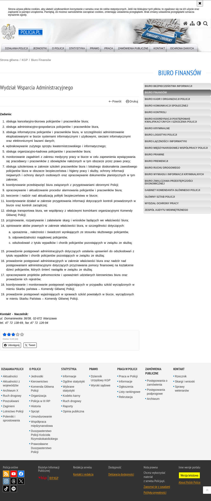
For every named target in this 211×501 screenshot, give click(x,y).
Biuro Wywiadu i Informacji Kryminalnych (174, 174)
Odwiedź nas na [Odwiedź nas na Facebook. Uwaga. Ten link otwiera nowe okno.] (21, 473)
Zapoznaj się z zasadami (157, 487)
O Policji (35, 369)
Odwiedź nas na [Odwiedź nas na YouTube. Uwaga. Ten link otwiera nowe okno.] (13, 473)
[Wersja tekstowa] (199, 23)
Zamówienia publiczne (153, 371)
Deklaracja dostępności (121, 474)
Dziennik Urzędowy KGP (101, 378)
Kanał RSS (6, 473)
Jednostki (37, 376)
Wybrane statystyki (69, 388)
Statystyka (68, 369)
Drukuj (132, 101)
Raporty (68, 406)
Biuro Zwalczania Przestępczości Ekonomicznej (169, 182)
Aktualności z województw (11, 383)
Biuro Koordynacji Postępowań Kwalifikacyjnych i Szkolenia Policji (171, 120)
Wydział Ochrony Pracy (161, 203)
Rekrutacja (126, 397)
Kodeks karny (71, 395)
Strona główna (9, 60)
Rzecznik (181, 376)
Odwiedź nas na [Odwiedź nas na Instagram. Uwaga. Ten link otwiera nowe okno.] (6, 481)
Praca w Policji (127, 369)
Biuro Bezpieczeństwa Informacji (168, 86)
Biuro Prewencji (156, 161)
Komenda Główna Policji (42, 388)
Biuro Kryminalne (157, 128)
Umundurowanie (41, 416)
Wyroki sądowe (100, 385)
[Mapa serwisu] (192, 23)
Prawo (93, 369)
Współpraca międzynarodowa (42, 423)
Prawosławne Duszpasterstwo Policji (41, 447)
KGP (25, 60)
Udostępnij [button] (12, 345)
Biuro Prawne (154, 154)
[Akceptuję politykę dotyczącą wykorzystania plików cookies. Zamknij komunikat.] (200, 3)
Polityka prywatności (155, 492)
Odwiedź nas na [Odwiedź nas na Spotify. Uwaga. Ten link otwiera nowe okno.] (13, 488)
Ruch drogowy (12, 395)
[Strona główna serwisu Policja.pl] (185, 23)
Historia (36, 406)
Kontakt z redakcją (83, 474)
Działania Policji (12, 369)
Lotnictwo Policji (13, 411)
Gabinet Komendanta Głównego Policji (172, 190)
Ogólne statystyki (74, 381)
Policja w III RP (40, 401)
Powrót (115, 101)
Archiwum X (10, 390)
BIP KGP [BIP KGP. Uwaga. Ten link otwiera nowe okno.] (53, 478)
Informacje (69, 376)
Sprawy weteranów (182, 388)
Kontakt (179, 369)
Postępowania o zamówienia (157, 382)
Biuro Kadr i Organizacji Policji (167, 99)
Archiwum (153, 398)
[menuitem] (16, 47)
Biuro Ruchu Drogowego (162, 167)
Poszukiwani (11, 401)
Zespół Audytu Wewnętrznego (166, 210)
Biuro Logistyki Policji (161, 134)
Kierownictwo (39, 381)
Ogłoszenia (126, 386)
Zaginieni (9, 406)
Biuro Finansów (41, 60)
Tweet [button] (30, 345)
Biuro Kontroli (155, 112)
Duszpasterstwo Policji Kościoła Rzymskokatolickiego (44, 434)
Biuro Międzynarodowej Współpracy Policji (176, 148)
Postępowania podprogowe (156, 391)
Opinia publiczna (73, 411)
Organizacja (38, 395)
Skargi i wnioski (185, 381)
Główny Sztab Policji (160, 196)
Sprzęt (35, 411)
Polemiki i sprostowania (11, 418)
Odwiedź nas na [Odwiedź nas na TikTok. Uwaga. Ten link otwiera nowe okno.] (6, 488)
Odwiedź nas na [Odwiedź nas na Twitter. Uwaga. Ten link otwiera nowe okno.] (21, 481)
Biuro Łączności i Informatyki (166, 141)
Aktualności (10, 376)
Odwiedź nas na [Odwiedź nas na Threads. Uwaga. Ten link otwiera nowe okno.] (13, 481)
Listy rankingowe (129, 391)
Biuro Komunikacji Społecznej (166, 105)
